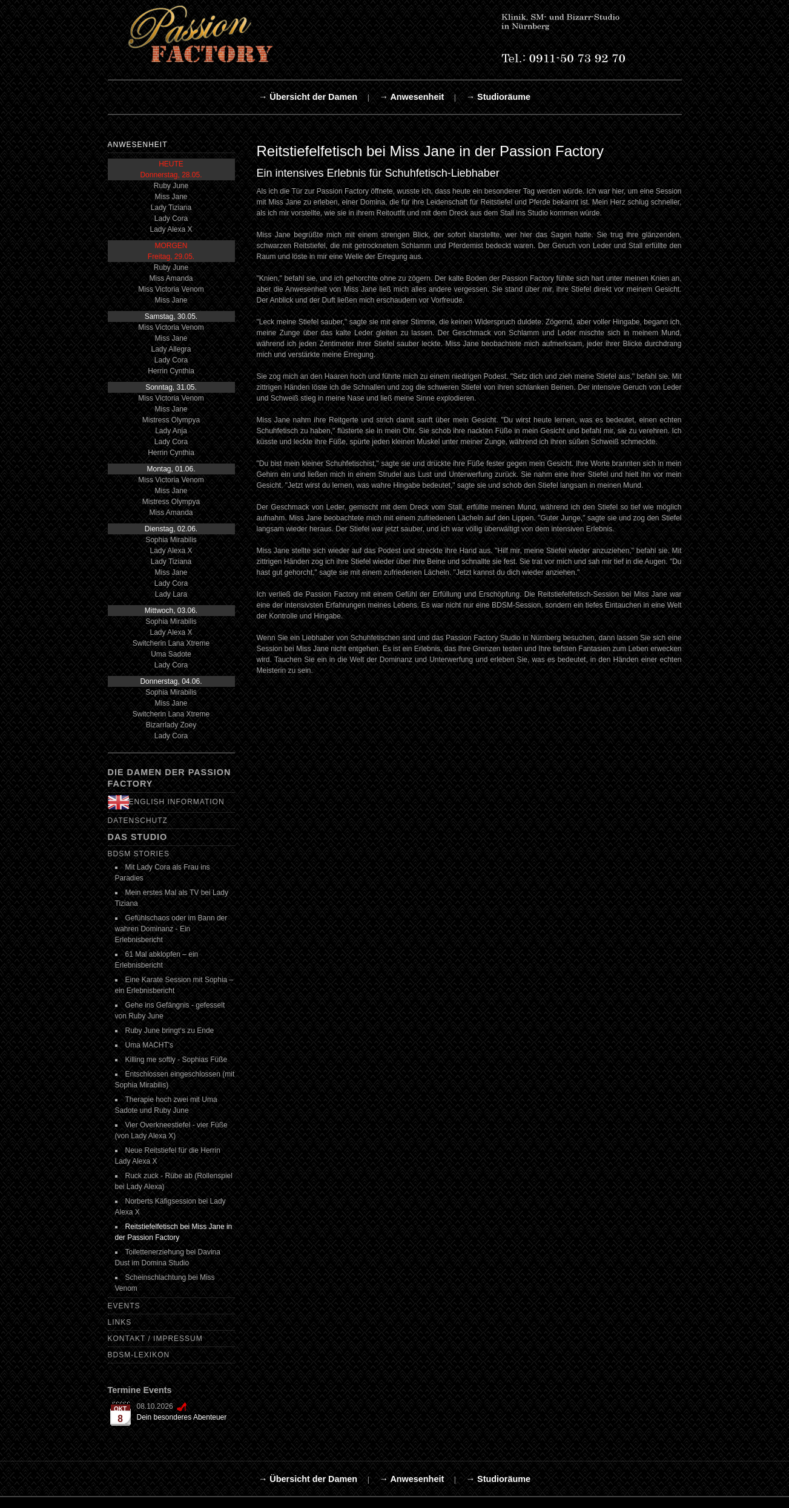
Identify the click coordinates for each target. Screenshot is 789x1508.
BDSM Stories (139, 854)
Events (124, 1306)
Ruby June (171, 186)
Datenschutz (138, 820)
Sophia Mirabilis (171, 540)
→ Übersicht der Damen (308, 97)
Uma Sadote (171, 654)
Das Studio (138, 837)
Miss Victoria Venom (171, 289)
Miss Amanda (171, 278)
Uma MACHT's (149, 1045)
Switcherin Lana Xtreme (171, 643)
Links (120, 1322)
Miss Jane (170, 196)
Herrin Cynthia (171, 371)
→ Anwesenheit (412, 97)
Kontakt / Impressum (155, 1338)
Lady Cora (171, 218)
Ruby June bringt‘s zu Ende (169, 1030)
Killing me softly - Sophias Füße (176, 1059)
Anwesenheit (138, 144)
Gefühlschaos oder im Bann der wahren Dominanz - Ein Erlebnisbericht (171, 929)
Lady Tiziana (171, 207)
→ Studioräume (498, 97)
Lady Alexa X (171, 229)
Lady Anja (171, 431)
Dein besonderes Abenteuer (182, 1417)
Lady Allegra (171, 349)
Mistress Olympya (171, 420)
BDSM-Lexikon (139, 1355)
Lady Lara (171, 594)
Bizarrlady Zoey (171, 725)
